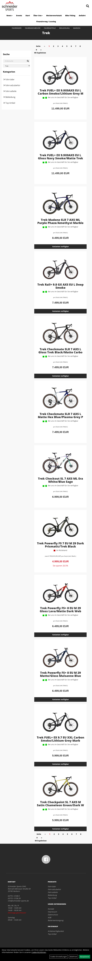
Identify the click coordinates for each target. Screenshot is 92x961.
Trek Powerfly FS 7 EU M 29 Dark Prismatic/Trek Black (60, 544)
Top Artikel (10, 103)
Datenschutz (53, 914)
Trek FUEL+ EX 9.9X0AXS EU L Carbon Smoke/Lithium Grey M (60, 91)
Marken (76, 28)
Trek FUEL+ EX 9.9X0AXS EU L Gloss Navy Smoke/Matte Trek (60, 156)
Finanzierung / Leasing (46, 21)
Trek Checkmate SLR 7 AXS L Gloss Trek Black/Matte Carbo (60, 350)
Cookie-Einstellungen (58, 956)
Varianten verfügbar (60, 246)
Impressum (52, 912)
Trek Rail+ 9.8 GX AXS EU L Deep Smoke (60, 286)
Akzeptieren (84, 956)
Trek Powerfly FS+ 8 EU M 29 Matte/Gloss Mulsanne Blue (60, 674)
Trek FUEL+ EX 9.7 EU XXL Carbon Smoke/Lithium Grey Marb (60, 738)
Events (19, 15)
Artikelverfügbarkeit (56, 931)
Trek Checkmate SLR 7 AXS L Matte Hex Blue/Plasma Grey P (60, 415)
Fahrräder (16, 28)
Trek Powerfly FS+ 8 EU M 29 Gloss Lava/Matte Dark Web (60, 609)
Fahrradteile (50, 28)
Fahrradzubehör (32, 28)
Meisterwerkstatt (54, 15)
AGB (49, 917)
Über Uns (38, 15)
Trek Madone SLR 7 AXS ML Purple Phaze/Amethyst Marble (60, 221)
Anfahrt (82, 15)
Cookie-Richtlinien (39, 952)
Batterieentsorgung (55, 920)
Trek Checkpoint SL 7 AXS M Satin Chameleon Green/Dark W (60, 803)
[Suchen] (28, 61)
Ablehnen (73, 956)
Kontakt (51, 909)
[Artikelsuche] (87, 6)
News (9, 15)
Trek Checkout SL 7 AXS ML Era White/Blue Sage (60, 480)
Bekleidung (64, 28)
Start (28, 15)
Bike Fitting (70, 15)
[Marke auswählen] (16, 66)
